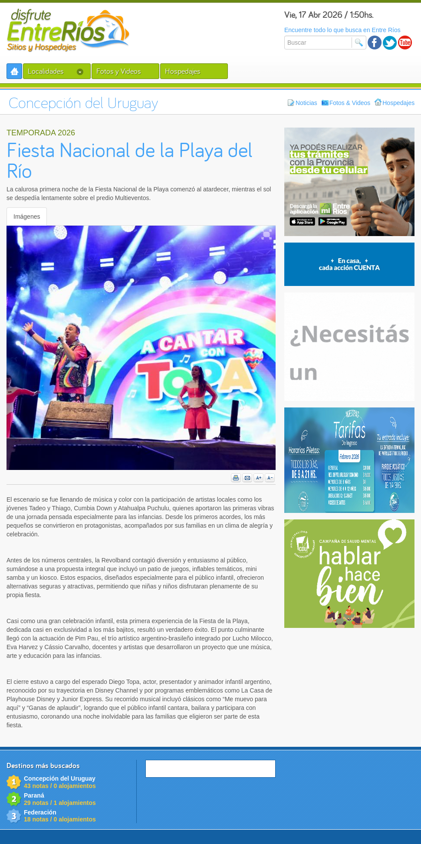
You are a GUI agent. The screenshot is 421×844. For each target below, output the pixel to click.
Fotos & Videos (346, 102)
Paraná (34, 795)
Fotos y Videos (118, 71)
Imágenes (26, 216)
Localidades (55, 71)
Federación (40, 812)
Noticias (302, 102)
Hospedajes (183, 71)
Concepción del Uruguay (59, 778)
